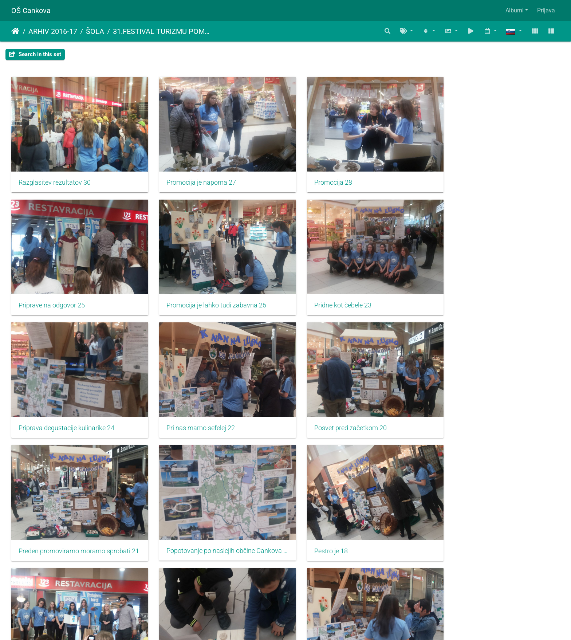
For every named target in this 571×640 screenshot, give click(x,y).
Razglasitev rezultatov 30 (55, 177)
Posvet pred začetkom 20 (55, 411)
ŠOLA (95, 31)
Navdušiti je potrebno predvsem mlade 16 (215, 528)
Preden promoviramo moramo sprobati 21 (215, 411)
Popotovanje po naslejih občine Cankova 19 (355, 411)
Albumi (514, 10)
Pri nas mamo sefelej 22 (472, 294)
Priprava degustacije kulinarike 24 (346, 294)
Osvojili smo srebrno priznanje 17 (66, 529)
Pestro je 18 (455, 411)
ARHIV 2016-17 (52, 31)
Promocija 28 (317, 177)
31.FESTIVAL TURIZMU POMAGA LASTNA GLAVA (163, 31)
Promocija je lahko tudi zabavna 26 (68, 294)
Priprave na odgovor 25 (471, 177)
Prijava (546, 10)
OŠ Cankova (31, 10)
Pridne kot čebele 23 (187, 294)
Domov (15, 31)
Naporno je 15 (318, 528)
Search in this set (35, 54)
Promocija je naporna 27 (193, 177)
